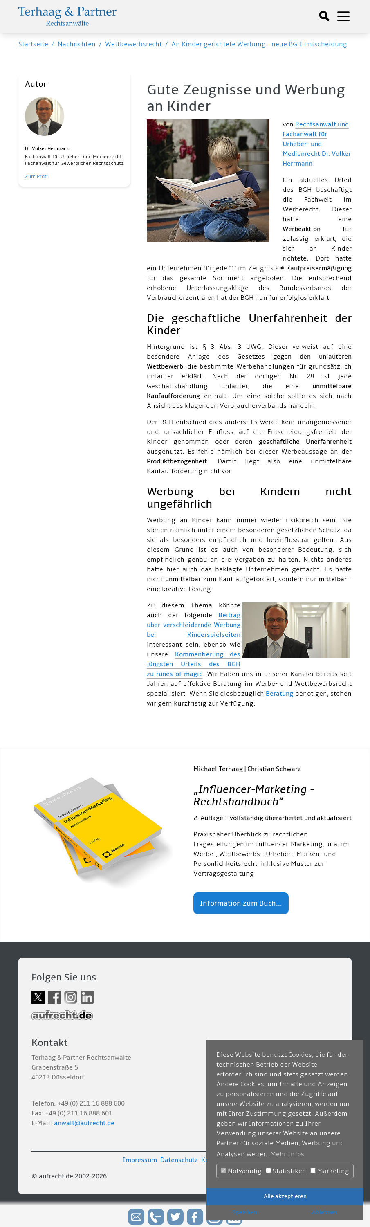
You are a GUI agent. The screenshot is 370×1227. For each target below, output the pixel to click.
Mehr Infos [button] (287, 1154)
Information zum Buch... (241, 903)
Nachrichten (77, 44)
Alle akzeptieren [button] (285, 1196)
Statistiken (286, 1171)
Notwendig (241, 1171)
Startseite (33, 44)
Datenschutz (179, 1160)
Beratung (279, 694)
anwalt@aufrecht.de (84, 1123)
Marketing (329, 1171)
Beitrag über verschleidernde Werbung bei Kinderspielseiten (193, 625)
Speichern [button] (246, 1212)
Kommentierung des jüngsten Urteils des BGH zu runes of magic (193, 664)
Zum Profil (37, 176)
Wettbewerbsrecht (133, 44)
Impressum (140, 1160)
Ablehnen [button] (324, 1212)
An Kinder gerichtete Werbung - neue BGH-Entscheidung (259, 44)
